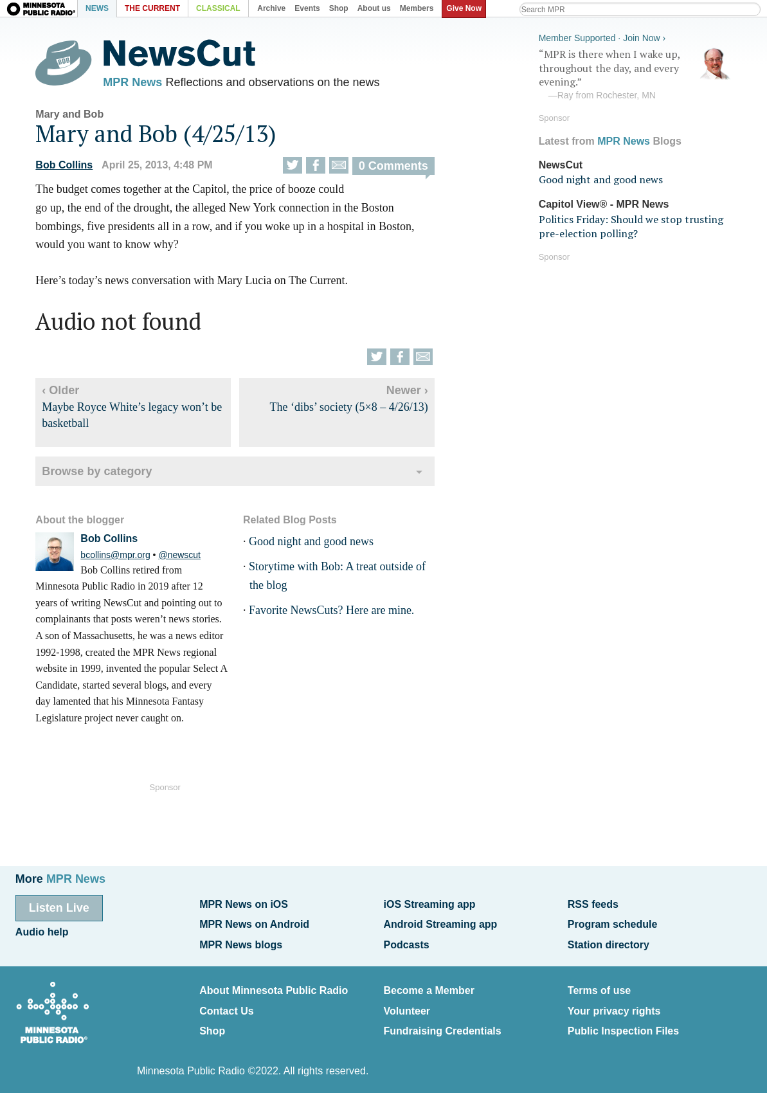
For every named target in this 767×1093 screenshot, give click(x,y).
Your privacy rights (614, 1003)
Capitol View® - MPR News (593, 202)
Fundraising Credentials (442, 1021)
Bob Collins (75, 168)
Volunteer (406, 1003)
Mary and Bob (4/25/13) (166, 137)
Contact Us (226, 1003)
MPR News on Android (254, 922)
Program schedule (613, 922)
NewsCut (550, 162)
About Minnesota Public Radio (273, 984)
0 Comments (403, 169)
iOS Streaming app (429, 903)
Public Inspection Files (623, 1021)
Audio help (42, 930)
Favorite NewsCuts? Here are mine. (341, 613)
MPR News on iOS (243, 903)
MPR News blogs (240, 940)
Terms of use (599, 984)
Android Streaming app (440, 922)
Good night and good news (321, 545)
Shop (212, 1021)
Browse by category (108, 475)
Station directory (608, 940)
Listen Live (59, 907)
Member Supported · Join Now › (591, 36)
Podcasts (406, 940)
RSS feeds (593, 903)
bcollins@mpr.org (126, 558)
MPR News (143, 83)
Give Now (466, 8)
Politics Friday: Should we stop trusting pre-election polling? (620, 224)
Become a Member (428, 984)
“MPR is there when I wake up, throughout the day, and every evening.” (624, 73)
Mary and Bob (80, 117)
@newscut (190, 558)
